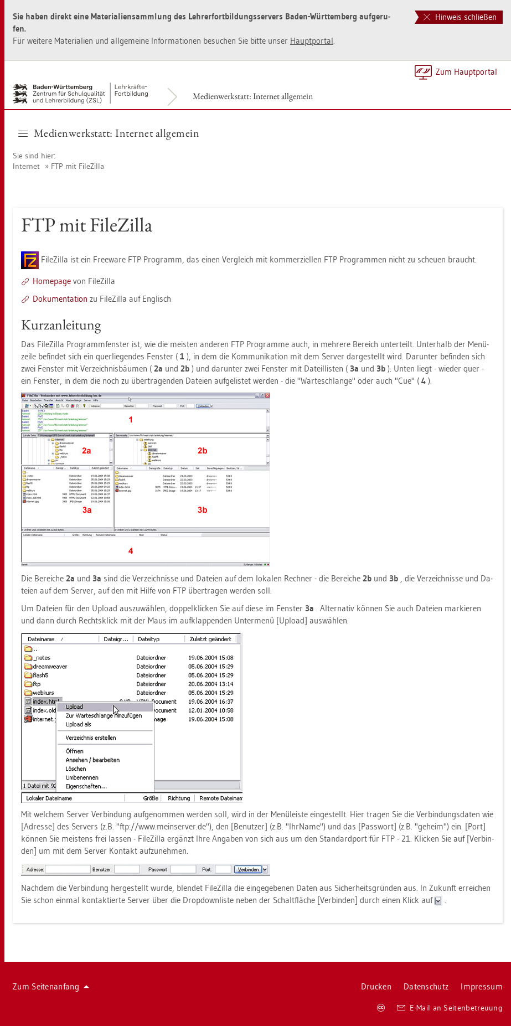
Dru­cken (376, 986)
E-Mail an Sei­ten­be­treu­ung (450, 1008)
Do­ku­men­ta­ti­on (60, 298)
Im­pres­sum (482, 986)
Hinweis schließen (460, 17)
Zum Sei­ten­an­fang (51, 986)
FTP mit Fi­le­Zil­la (77, 166)
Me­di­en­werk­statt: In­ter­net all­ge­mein (253, 96)
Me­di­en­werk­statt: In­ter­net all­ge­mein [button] (108, 133)
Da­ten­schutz (426, 986)
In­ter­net (26, 166)
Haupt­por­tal (311, 40)
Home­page (52, 281)
